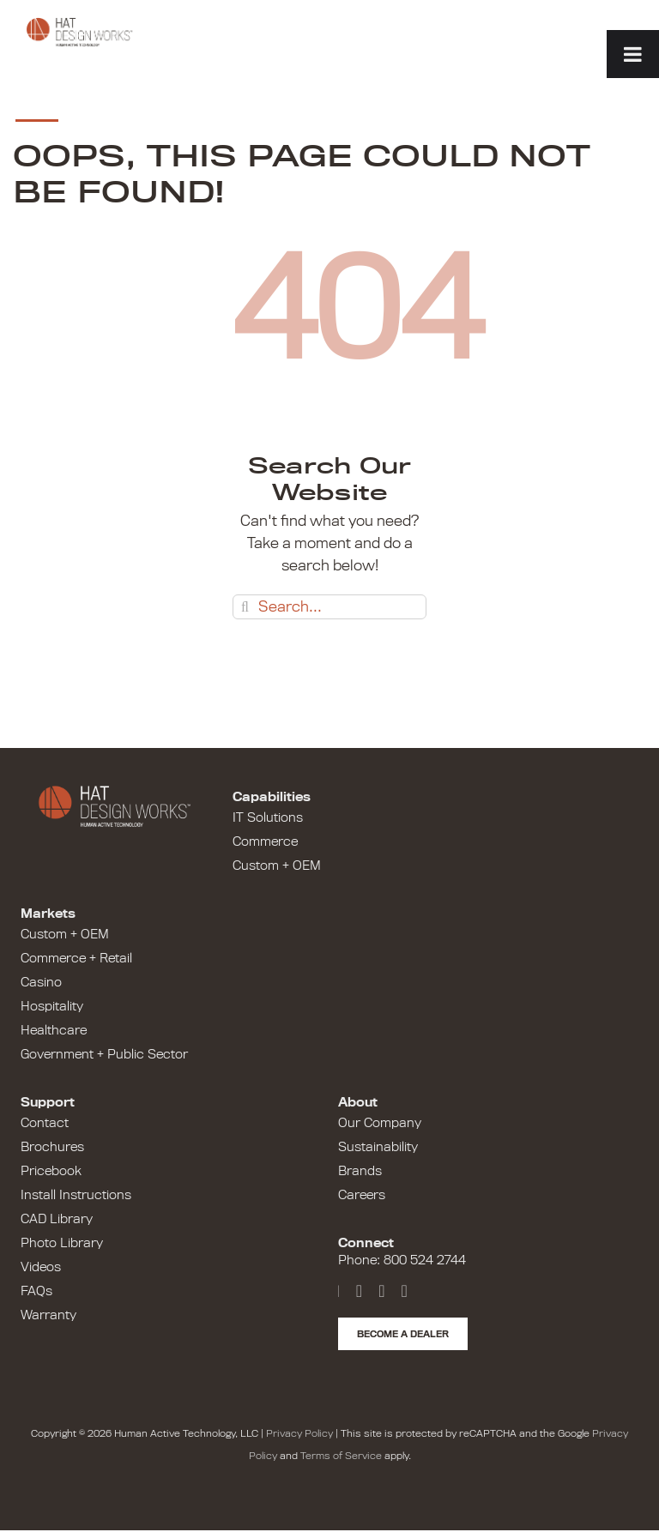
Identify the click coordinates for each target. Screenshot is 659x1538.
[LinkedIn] (381, 1291)
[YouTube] (359, 1291)
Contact (45, 1123)
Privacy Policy (299, 1433)
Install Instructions (76, 1195)
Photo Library (62, 1243)
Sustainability (378, 1147)
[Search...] (329, 606)
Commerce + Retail (76, 958)
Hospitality (52, 1006)
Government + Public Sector (104, 1054)
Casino (41, 982)
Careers (361, 1195)
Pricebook (51, 1171)
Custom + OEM (277, 865)
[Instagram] (404, 1291)
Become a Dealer (403, 1334)
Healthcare (54, 1030)
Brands (360, 1171)
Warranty (48, 1315)
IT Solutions (268, 817)
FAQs (36, 1291)
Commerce (265, 841)
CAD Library (57, 1219)
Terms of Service (341, 1456)
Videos (41, 1267)
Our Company (379, 1123)
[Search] (245, 606)
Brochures (52, 1147)
